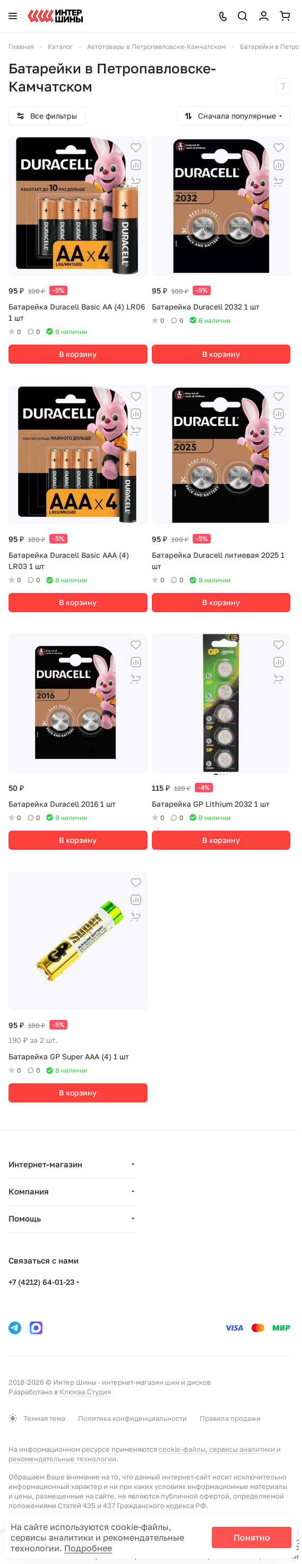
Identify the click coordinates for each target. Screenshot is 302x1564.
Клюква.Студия (85, 1391)
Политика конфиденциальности (132, 1418)
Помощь (24, 1218)
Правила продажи (230, 1418)
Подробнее (88, 1548)
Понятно (252, 1537)
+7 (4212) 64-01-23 (41, 1281)
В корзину (78, 353)
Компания (28, 1191)
